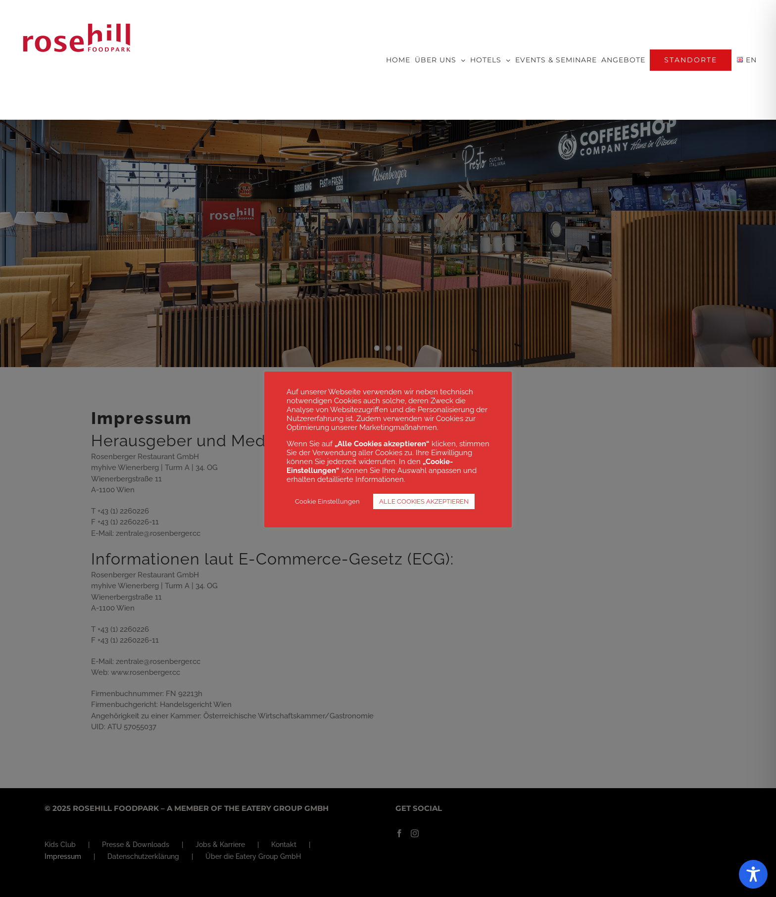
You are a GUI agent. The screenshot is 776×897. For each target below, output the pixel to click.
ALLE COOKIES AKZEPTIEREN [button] (424, 501)
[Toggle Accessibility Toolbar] (753, 874)
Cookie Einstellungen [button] (327, 501)
